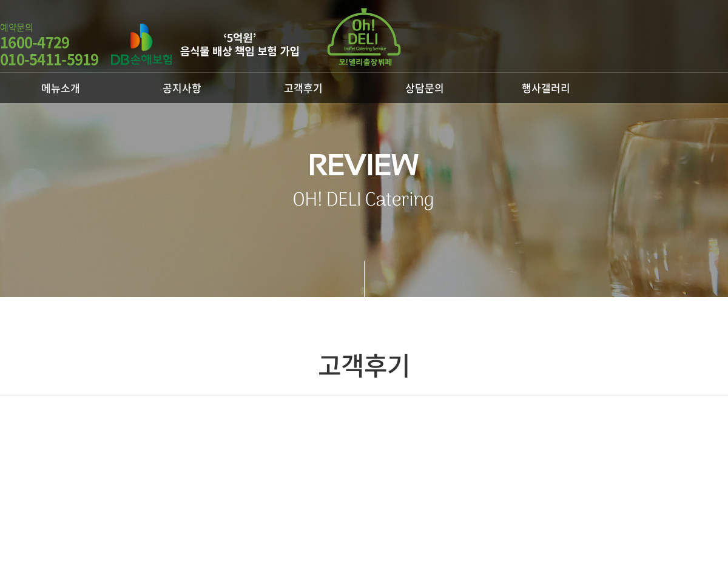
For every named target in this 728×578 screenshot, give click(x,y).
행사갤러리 (546, 87)
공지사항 (182, 87)
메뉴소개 (60, 87)
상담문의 (424, 87)
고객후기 (303, 87)
